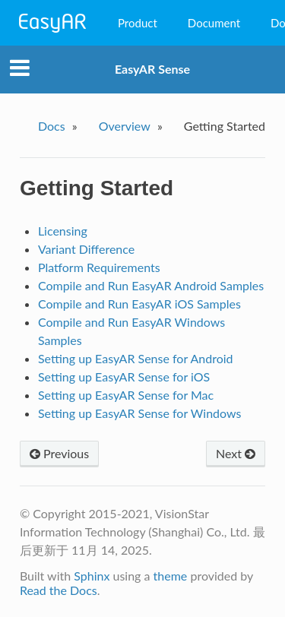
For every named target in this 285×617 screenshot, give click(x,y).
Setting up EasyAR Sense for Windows (140, 413)
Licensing (62, 230)
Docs (51, 126)
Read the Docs (58, 590)
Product (137, 23)
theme (171, 575)
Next (235, 453)
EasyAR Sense (152, 69)
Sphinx (91, 575)
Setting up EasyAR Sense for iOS (124, 376)
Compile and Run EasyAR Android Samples (151, 285)
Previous (59, 453)
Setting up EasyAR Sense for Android (135, 358)
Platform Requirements (99, 267)
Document (214, 23)
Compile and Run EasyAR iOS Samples (139, 303)
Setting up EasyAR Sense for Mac (126, 395)
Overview (124, 126)
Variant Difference (86, 249)
